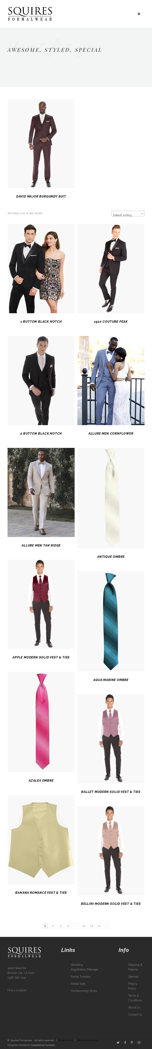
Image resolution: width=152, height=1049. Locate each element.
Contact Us (135, 1014)
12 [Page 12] (83, 925)
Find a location (17, 990)
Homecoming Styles (84, 990)
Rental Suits (78, 983)
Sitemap (133, 976)
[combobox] (127, 213)
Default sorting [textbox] (122, 215)
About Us (134, 1007)
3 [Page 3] (60, 925)
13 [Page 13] (91, 925)
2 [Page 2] (53, 925)
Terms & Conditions (87, 1040)
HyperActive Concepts (43, 1045)
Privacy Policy (66, 1040)
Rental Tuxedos (81, 976)
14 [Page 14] (99, 925)
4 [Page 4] (68, 925)
